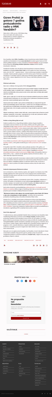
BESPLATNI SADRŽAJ (14, 10)
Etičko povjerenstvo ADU (35, 142)
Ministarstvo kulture (29, 240)
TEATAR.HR (6, 3)
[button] (45, 3)
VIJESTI (4, 344)
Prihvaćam (18, 315)
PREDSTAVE (21, 344)
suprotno (24, 150)
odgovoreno (6, 163)
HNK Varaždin (10, 240)
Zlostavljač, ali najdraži (9, 264)
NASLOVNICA (5, 10)
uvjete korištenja (20, 315)
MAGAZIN (36, 344)
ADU (5, 240)
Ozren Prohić (38, 240)
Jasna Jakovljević (19, 240)
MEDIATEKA (5, 363)
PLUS (19, 363)
